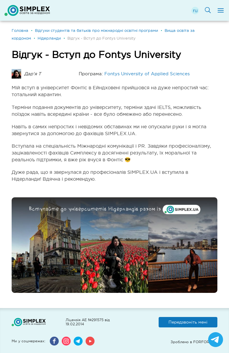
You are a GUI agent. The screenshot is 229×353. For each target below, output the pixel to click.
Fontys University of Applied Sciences (147, 73)
